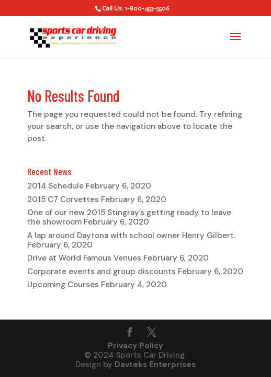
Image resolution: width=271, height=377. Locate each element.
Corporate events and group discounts (101, 271)
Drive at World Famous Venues (84, 258)
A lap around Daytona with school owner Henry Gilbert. (131, 235)
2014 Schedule (55, 186)
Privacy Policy (135, 345)
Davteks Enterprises (155, 364)
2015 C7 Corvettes (63, 199)
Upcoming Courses (63, 284)
